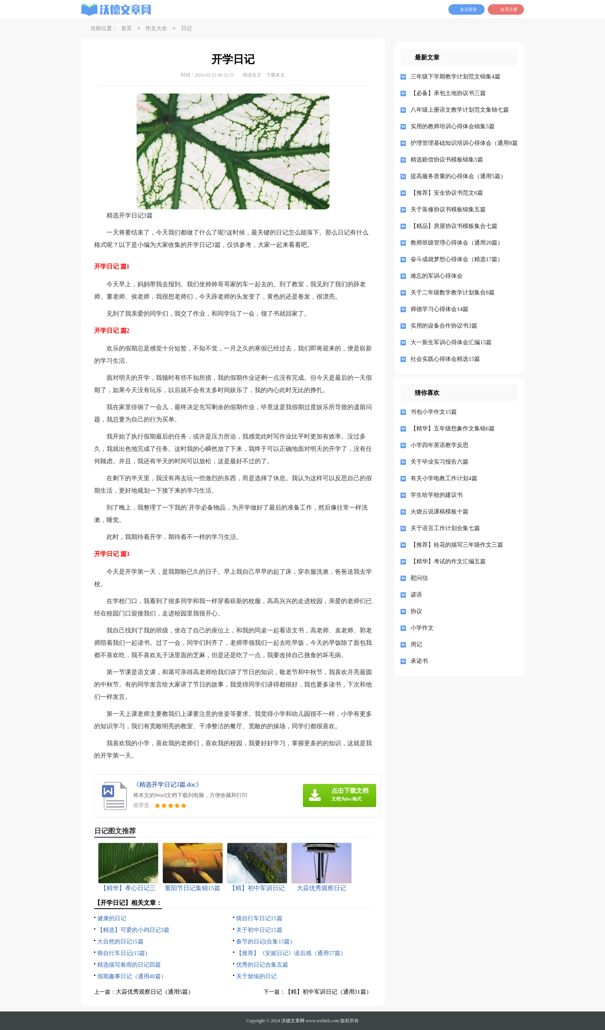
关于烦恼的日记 (256, 976)
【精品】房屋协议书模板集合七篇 (454, 226)
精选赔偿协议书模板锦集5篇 (447, 159)
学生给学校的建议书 (437, 495)
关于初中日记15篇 (259, 930)
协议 (416, 611)
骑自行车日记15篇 (259, 918)
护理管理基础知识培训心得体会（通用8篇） (461, 143)
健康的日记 (111, 918)
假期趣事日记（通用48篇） (132, 976)
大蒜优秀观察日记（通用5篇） (155, 992)
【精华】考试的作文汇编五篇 (448, 561)
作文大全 (156, 29)
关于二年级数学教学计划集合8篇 (453, 292)
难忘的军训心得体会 (437, 276)
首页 (126, 29)
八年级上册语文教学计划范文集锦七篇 (460, 110)
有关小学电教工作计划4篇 (444, 478)
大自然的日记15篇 (120, 941)
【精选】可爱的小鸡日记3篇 (133, 930)
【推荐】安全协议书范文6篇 (447, 193)
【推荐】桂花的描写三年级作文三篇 (457, 545)
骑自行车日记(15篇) (122, 953)
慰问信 (419, 578)
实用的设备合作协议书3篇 (444, 326)
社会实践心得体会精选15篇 (445, 359)
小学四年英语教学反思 (439, 445)
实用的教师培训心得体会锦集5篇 (453, 126)
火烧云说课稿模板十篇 (439, 511)
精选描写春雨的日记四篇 (129, 965)
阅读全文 (252, 75)
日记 (186, 29)
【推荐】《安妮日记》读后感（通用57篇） (291, 953)
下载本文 (275, 75)
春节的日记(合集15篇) (264, 941)
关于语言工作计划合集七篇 (445, 528)
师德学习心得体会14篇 (439, 309)
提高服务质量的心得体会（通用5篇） (458, 176)
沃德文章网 (292, 1020)
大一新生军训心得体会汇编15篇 (451, 342)
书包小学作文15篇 (434, 412)
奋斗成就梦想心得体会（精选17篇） (457, 259)
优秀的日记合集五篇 (262, 965)
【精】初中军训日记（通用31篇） (328, 992)
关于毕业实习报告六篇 (439, 462)
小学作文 (422, 628)
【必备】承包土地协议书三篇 (448, 93)
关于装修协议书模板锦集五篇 (448, 209)
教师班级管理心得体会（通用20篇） (457, 243)
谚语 (416, 594)
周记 (416, 644)
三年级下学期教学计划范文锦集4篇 (455, 76)
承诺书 (419, 661)
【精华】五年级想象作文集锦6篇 (453, 428)
